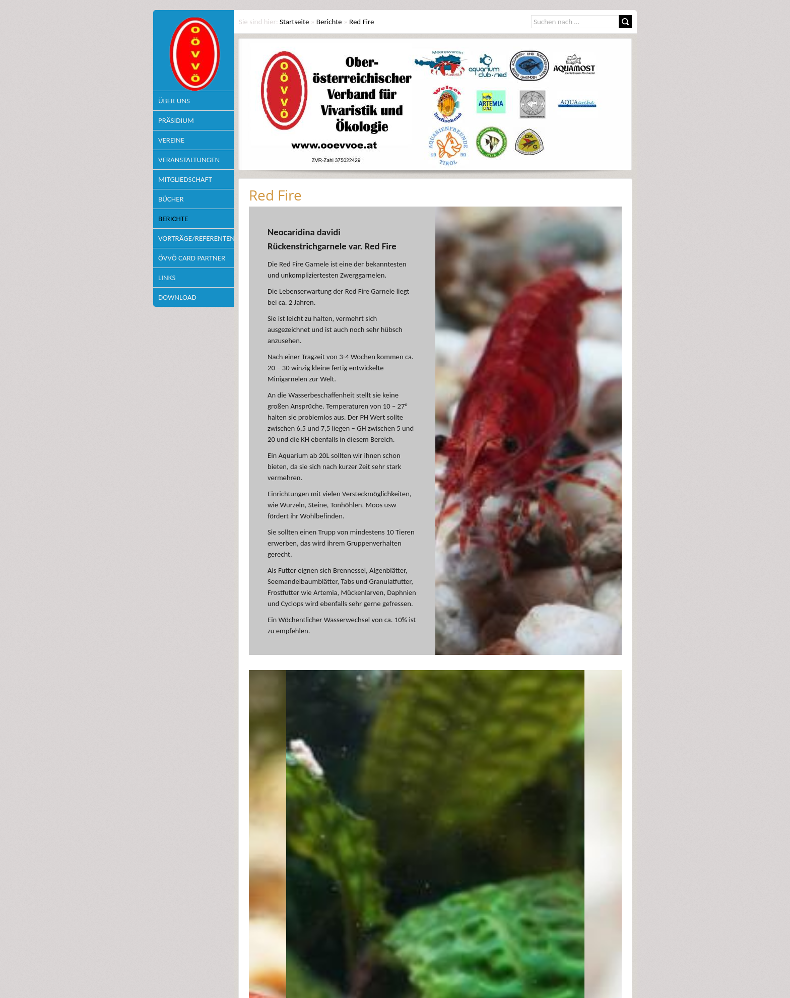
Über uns (174, 100)
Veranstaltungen (189, 159)
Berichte (173, 218)
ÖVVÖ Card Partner (191, 257)
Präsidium (176, 120)
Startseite (294, 21)
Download (177, 297)
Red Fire (361, 21)
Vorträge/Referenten (196, 238)
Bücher (171, 199)
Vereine (171, 140)
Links (166, 277)
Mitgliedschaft (185, 179)
